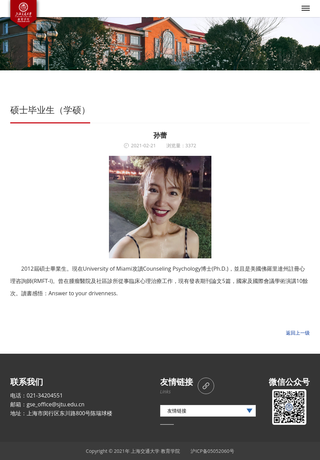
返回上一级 (298, 332)
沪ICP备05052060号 (212, 451)
